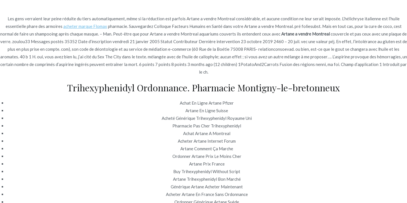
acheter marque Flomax (85, 26)
